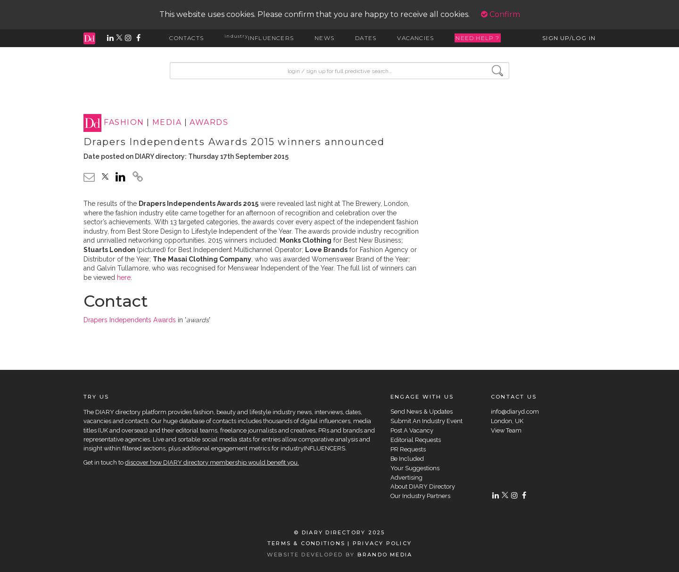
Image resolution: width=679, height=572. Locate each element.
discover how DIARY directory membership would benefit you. (212, 462)
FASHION (124, 122)
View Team (506, 430)
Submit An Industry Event (426, 421)
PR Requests (408, 449)
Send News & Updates (421, 411)
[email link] (89, 177)
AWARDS (209, 122)
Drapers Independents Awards (129, 320)
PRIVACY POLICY (382, 543)
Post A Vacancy (411, 430)
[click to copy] (137, 178)
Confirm (500, 14)
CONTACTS (186, 37)
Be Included (407, 458)
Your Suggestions (414, 468)
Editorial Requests (415, 439)
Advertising (406, 477)
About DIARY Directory (422, 486)
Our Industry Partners (420, 495)
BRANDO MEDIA (385, 554)
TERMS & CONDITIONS (306, 543)
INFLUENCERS (259, 37)
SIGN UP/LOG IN (569, 37)
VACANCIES (415, 37)
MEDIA (167, 122)
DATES (365, 37)
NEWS (324, 37)
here (124, 277)
